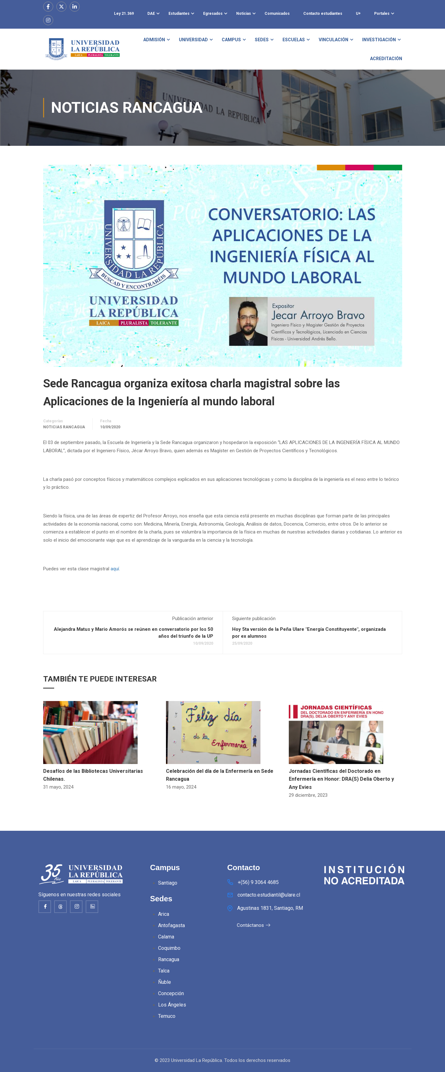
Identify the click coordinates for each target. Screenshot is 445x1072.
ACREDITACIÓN (386, 58)
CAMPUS (231, 39)
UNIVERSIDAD (193, 39)
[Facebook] (44, 906)
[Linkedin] (92, 906)
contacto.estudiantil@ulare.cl (268, 895)
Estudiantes (179, 13)
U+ (358, 13)
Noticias (243, 13)
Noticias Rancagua (64, 427)
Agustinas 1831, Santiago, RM (270, 909)
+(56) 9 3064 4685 (258, 883)
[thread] (60, 906)
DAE (151, 13)
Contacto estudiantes (322, 13)
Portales (382, 13)
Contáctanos (254, 926)
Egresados (213, 13)
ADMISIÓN (154, 39)
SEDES (262, 39)
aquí (115, 569)
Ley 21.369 (124, 13)
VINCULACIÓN (333, 39)
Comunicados (277, 13)
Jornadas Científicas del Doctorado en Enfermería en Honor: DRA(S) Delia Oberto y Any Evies (341, 779)
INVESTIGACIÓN (379, 39)
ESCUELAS (293, 39)
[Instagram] (76, 906)
